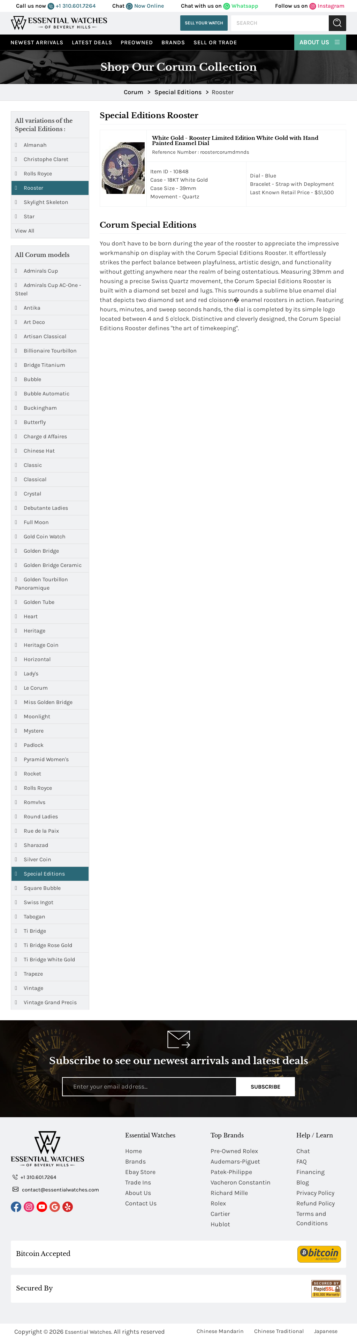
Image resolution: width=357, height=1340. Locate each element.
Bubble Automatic (42, 393)
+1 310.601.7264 (71, 5)
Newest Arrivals (36, 42)
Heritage (30, 630)
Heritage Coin (37, 645)
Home (133, 1151)
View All (24, 230)
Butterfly (30, 422)
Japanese (325, 1331)
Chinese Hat (35, 450)
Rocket (28, 773)
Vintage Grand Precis (46, 1002)
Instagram (326, 5)
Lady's (26, 673)
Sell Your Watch (204, 22)
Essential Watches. (88, 1331)
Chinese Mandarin (220, 1331)
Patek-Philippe (231, 1172)
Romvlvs (30, 802)
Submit (337, 23)
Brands (173, 42)
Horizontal (33, 659)
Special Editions (40, 873)
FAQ (301, 1161)
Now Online (145, 5)
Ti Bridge (30, 931)
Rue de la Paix (37, 830)
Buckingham (36, 407)
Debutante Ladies (41, 508)
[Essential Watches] (59, 23)
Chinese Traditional (279, 1331)
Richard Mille (229, 1193)
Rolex (218, 1203)
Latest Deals (92, 42)
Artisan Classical (40, 336)
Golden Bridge (37, 550)
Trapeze (29, 973)
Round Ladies (36, 816)
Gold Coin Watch (40, 536)
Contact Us (141, 1203)
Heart (26, 616)
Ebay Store (140, 1172)
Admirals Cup (36, 270)
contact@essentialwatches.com (56, 1189)
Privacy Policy (315, 1193)
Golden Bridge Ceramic (48, 565)
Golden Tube (34, 602)
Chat (303, 1151)
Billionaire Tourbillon (46, 350)
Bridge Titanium (40, 365)
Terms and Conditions (312, 1218)
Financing (310, 1172)
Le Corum (31, 687)
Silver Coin (33, 859)
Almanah (31, 145)
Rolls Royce (33, 173)
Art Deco (30, 322)
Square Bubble (38, 888)
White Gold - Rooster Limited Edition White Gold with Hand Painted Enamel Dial (235, 140)
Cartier (220, 1214)
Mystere (29, 730)
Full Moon (32, 522)
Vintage (29, 988)
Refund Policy (315, 1203)
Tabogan (30, 916)
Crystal (28, 493)
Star (25, 216)
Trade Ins (138, 1182)
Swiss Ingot (34, 902)
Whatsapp (240, 5)
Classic (28, 465)
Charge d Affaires (41, 436)
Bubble (28, 379)
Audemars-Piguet (235, 1161)
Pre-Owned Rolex (234, 1151)
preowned (137, 42)
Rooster (29, 188)
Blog (302, 1182)
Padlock (29, 745)
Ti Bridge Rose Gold (43, 945)
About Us (320, 42)
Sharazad (31, 845)
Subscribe (265, 1086)
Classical (30, 479)
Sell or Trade (215, 42)
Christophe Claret (41, 159)
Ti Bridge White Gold (45, 959)
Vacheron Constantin (241, 1182)
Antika (27, 307)
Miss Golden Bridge (44, 702)
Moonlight (32, 716)
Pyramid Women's (42, 759)
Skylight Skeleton (41, 202)
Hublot (220, 1224)
